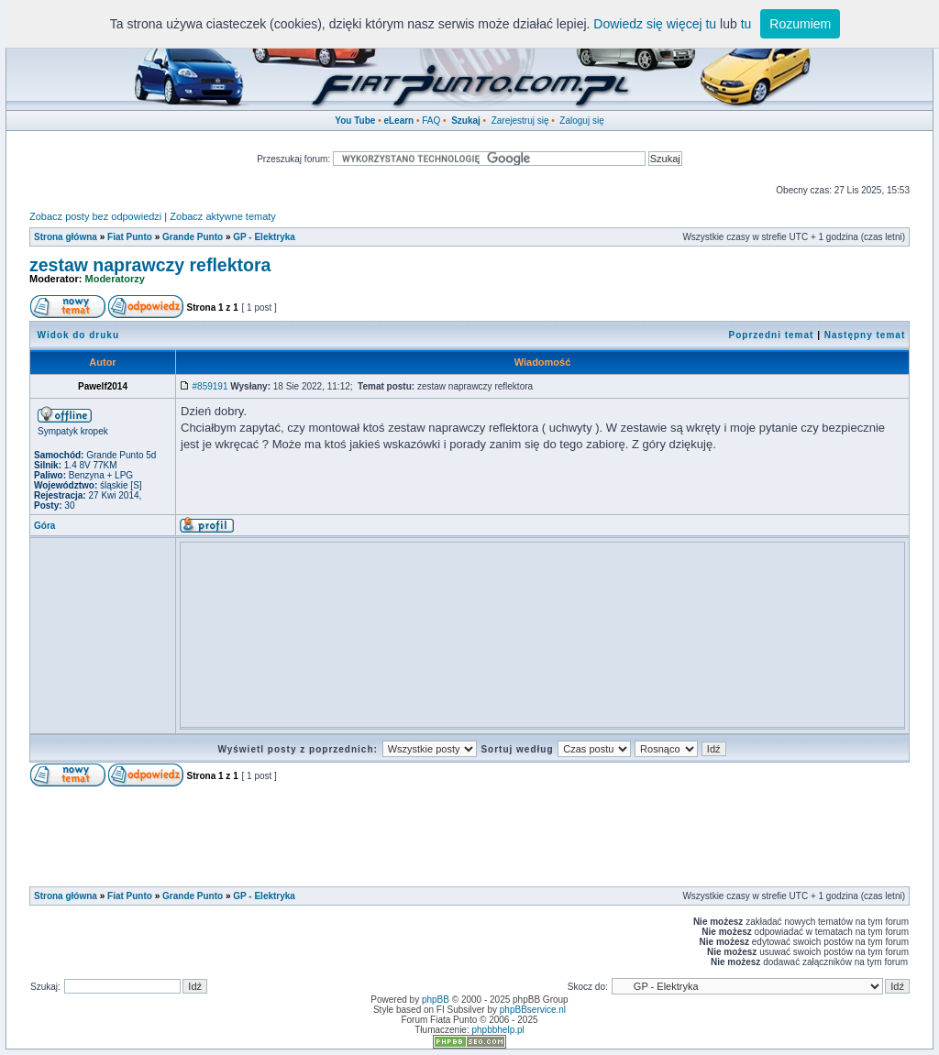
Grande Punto (192, 237)
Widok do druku (78, 335)
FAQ (431, 120)
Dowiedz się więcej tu (654, 23)
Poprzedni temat (771, 335)
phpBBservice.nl (533, 1010)
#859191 (210, 386)
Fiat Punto (129, 237)
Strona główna (65, 237)
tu (746, 23)
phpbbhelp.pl (497, 1030)
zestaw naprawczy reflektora (150, 265)
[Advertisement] (519, 588)
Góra (44, 526)
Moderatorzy (115, 278)
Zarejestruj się (520, 120)
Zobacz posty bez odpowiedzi (95, 216)
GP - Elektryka (264, 237)
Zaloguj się (581, 120)
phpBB (435, 1000)
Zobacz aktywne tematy (223, 216)
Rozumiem (800, 23)
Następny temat (864, 335)
